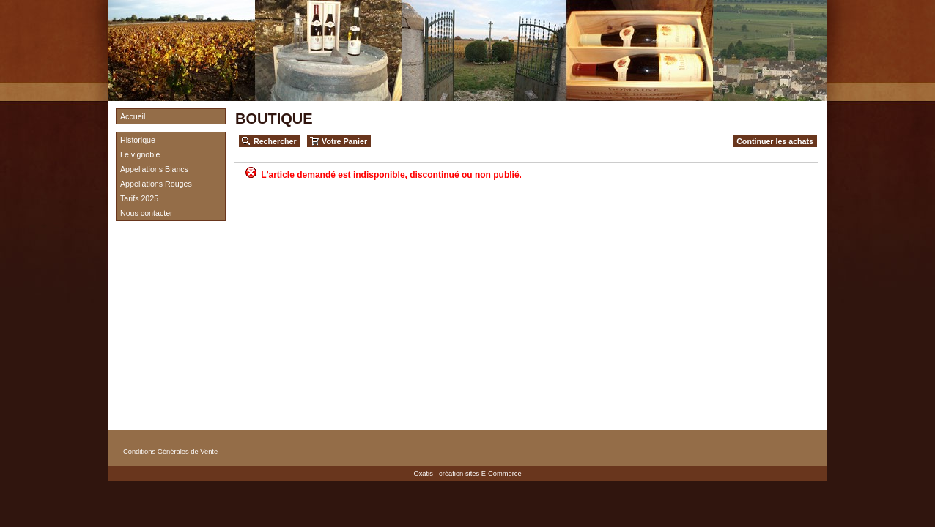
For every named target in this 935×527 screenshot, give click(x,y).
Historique (137, 139)
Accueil (132, 116)
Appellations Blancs (154, 169)
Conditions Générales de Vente (170, 451)
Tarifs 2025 (139, 198)
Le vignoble (140, 154)
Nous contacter (146, 213)
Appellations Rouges (156, 183)
